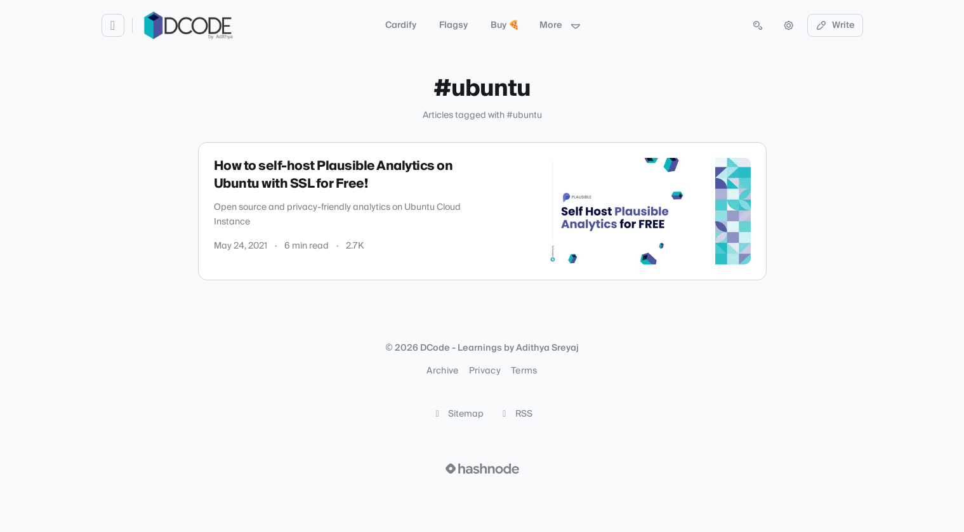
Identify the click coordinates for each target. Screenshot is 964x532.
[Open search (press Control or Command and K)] (757, 25)
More (560, 25)
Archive (442, 371)
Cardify (400, 25)
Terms (524, 371)
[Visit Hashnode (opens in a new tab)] (482, 468)
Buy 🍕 (505, 25)
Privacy (485, 371)
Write (835, 25)
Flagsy (453, 25)
